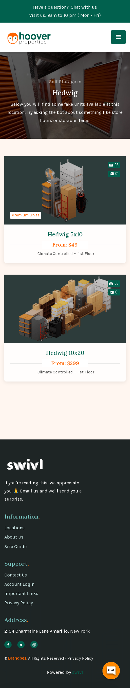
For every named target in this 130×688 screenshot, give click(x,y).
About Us (13, 537)
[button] (118, 37)
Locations (14, 527)
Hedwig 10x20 (65, 352)
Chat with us (84, 7)
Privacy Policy (18, 602)
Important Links (21, 593)
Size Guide (15, 546)
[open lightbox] (114, 165)
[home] (27, 37)
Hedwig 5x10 (65, 234)
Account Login (19, 584)
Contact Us (15, 575)
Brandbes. (17, 658)
